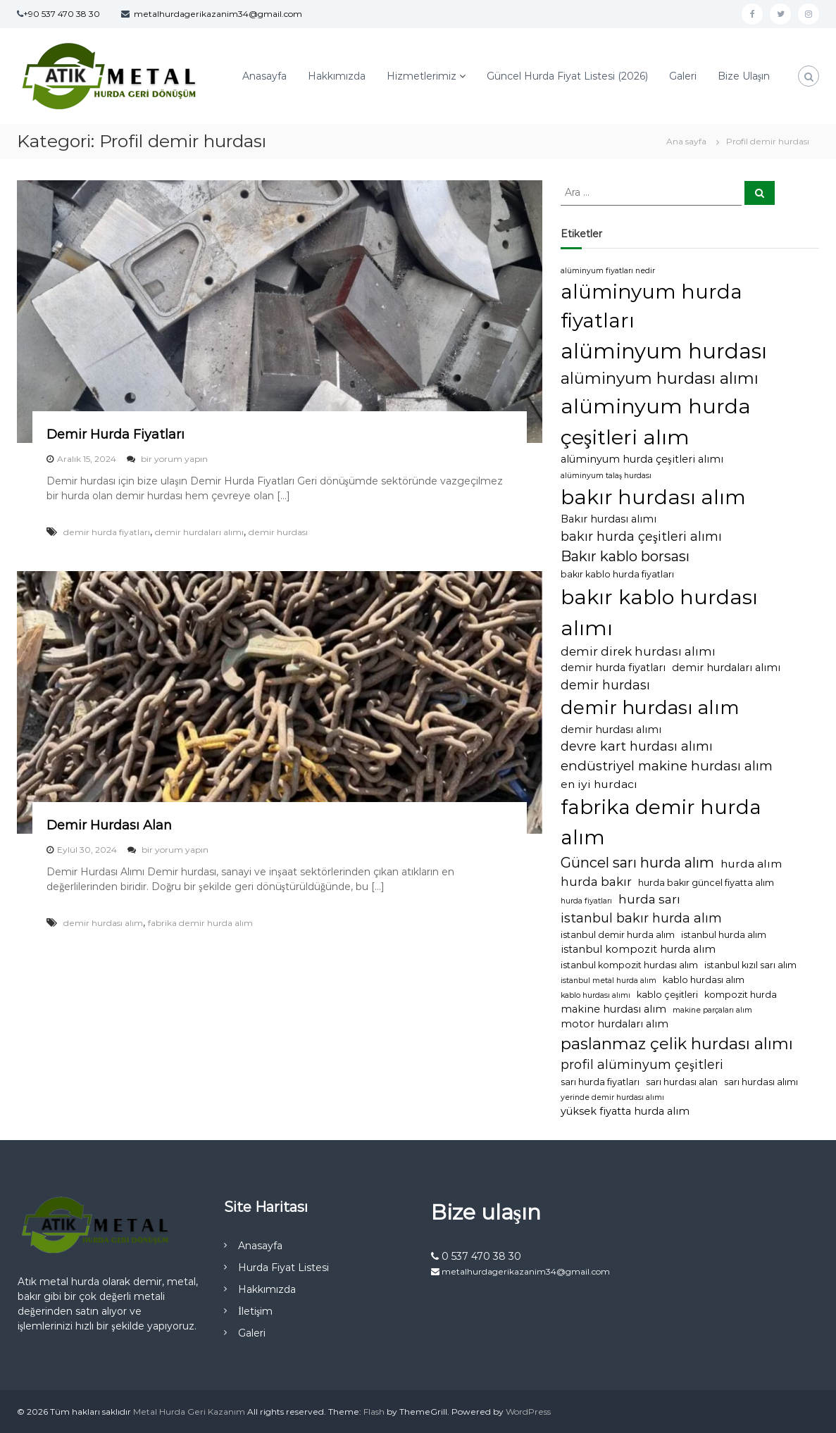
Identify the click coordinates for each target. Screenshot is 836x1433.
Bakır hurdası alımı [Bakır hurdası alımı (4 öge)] (608, 519)
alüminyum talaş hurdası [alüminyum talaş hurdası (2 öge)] (606, 475)
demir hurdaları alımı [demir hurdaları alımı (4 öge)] (726, 667)
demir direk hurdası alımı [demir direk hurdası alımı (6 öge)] (638, 651)
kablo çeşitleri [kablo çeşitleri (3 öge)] (667, 994)
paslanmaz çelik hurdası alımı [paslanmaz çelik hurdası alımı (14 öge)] (677, 1043)
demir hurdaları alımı (199, 532)
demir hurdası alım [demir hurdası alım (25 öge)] (650, 707)
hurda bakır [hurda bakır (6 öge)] (596, 882)
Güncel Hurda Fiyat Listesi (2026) (567, 76)
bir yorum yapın (173, 458)
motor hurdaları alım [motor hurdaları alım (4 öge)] (614, 1024)
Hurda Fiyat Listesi (283, 1267)
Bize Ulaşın (744, 76)
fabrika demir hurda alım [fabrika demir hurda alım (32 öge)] (661, 822)
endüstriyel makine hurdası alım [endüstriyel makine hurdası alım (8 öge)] (667, 766)
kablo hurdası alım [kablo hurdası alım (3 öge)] (703, 980)
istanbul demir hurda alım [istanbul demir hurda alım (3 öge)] (618, 935)
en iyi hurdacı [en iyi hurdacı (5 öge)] (599, 784)
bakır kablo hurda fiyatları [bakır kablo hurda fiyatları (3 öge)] (617, 574)
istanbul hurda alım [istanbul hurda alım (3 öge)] (723, 935)
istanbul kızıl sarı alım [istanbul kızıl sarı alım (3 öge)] (750, 965)
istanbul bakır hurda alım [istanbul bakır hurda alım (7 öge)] (641, 918)
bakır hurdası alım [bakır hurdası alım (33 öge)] (653, 497)
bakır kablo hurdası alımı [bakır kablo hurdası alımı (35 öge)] (659, 611)
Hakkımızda (337, 76)
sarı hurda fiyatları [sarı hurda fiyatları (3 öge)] (600, 1082)
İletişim (255, 1311)
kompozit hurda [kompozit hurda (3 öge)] (740, 994)
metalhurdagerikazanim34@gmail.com (218, 13)
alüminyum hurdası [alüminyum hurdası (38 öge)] (664, 351)
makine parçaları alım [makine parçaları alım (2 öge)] (712, 1010)
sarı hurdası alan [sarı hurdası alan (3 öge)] (682, 1082)
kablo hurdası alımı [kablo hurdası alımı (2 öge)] (595, 995)
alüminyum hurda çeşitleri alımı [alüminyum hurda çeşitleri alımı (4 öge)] (642, 459)
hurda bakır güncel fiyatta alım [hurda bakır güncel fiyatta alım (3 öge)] (706, 882)
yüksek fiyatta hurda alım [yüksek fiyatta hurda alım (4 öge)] (625, 1111)
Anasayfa (264, 76)
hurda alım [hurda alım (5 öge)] (751, 863)
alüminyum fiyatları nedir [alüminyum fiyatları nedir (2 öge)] (608, 270)
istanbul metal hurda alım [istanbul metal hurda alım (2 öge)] (608, 980)
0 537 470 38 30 (476, 1256)
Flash (374, 1411)
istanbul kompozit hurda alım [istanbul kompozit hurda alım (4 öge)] (638, 949)
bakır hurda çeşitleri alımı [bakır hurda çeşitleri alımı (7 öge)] (641, 536)
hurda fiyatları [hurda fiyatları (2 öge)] (586, 901)
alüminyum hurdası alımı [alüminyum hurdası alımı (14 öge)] (660, 378)
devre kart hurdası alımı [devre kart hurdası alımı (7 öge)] (637, 746)
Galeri (683, 76)
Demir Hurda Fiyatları (115, 434)
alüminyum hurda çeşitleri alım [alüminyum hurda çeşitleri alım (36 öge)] (656, 421)
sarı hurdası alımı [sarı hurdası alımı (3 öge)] (761, 1082)
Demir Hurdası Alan (109, 825)
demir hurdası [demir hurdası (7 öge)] (605, 684)
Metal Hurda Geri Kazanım (189, 1411)
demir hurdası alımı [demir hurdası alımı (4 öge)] (611, 729)
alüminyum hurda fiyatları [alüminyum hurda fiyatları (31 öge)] (651, 306)
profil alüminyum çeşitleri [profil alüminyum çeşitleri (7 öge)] (642, 1064)
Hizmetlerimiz (421, 76)
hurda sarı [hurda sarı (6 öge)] (649, 899)
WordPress (528, 1411)
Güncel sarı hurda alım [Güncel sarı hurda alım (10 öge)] (637, 862)
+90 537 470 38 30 (61, 13)
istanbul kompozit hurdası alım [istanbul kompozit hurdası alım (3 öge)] (629, 965)
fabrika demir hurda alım (200, 923)
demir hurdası (278, 532)
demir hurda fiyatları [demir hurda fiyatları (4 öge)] (613, 667)
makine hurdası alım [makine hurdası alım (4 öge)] (613, 1009)
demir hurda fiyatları (106, 532)
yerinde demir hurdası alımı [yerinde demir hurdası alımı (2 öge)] (612, 1097)
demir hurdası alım (103, 923)
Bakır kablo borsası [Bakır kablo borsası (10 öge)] (625, 556)
